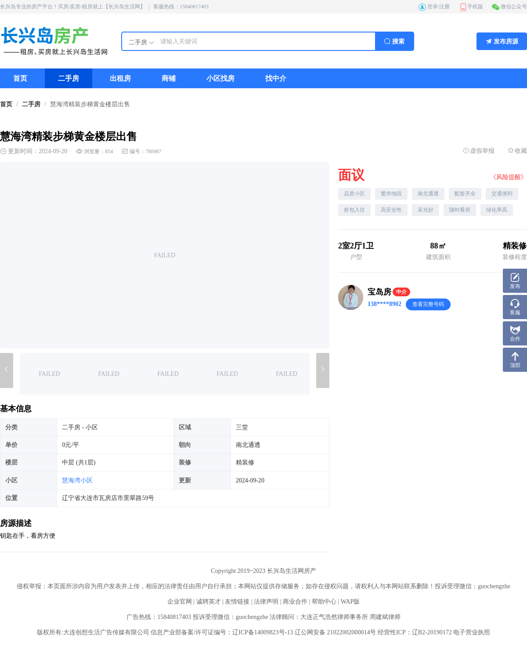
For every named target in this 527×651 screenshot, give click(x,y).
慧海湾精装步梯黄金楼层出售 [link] (90, 104)
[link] (6, 104)
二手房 (31, 104)
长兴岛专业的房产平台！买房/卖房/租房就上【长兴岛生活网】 (72, 7)
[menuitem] (20, 78)
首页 (6, 104)
